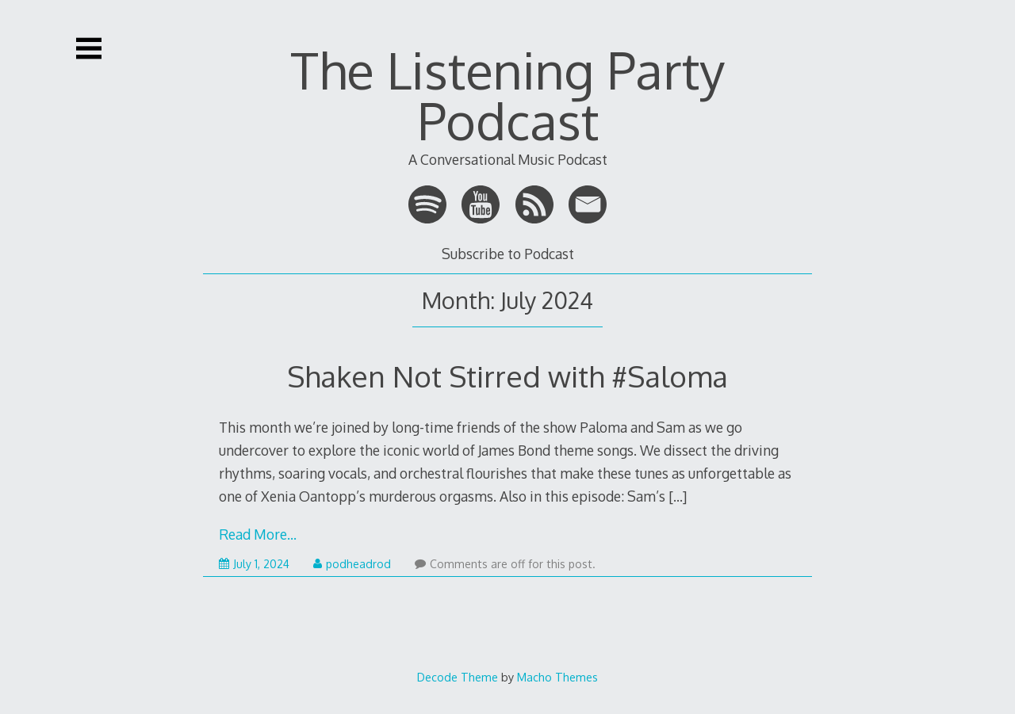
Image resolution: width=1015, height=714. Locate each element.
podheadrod (352, 564)
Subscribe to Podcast (508, 253)
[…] (677, 496)
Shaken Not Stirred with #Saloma (507, 376)
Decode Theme (457, 677)
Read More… (258, 534)
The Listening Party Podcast (507, 94)
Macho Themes (557, 677)
